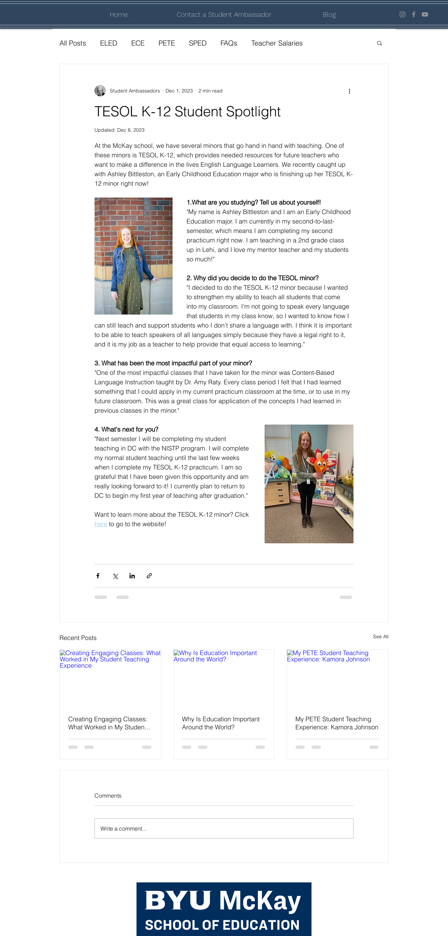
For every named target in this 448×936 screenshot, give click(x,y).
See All (380, 636)
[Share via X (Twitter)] (115, 575)
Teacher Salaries (277, 43)
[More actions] (349, 91)
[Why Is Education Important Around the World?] (224, 678)
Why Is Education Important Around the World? (221, 723)
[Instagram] (402, 14)
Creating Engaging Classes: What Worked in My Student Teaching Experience (107, 723)
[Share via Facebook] (97, 575)
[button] (379, 43)
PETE (167, 43)
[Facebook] (414, 14)
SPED (197, 43)
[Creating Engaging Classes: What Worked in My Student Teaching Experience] (110, 678)
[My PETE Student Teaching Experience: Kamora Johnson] (337, 678)
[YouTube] (425, 14)
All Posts (72, 43)
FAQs (228, 43)
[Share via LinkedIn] (132, 575)
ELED (108, 43)
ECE (138, 43)
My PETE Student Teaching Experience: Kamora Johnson (336, 723)
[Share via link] (149, 575)
